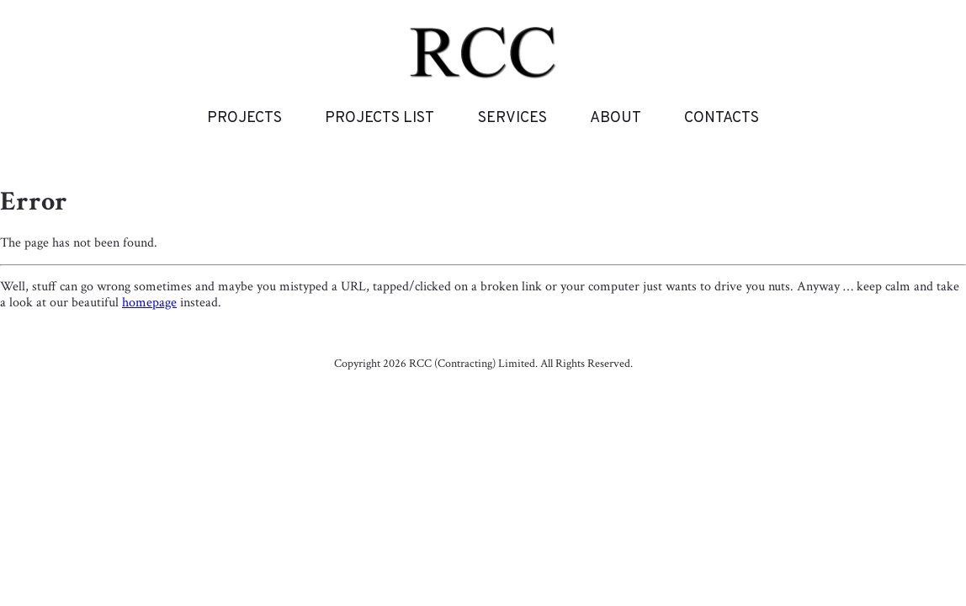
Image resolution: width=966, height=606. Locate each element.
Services (512, 118)
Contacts (721, 118)
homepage (149, 302)
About (615, 118)
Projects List (379, 118)
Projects (244, 118)
